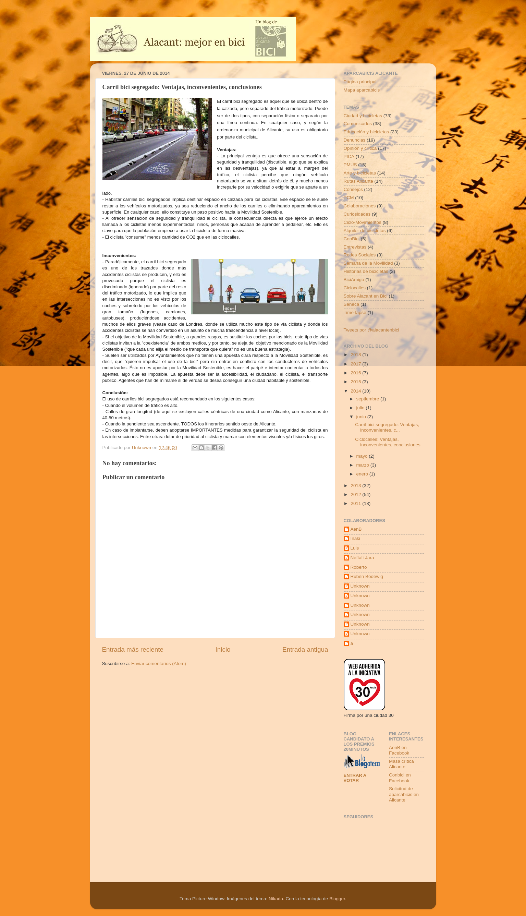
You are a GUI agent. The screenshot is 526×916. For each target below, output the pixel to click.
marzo (363, 465)
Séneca (351, 304)
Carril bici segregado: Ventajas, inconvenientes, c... (387, 427)
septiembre (368, 398)
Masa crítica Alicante (401, 764)
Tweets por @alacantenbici (371, 330)
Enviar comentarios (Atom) (158, 663)
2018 (356, 354)
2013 (356, 485)
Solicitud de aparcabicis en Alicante (404, 794)
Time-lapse (355, 312)
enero (362, 474)
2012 (356, 494)
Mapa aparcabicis (362, 90)
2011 (356, 503)
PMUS (350, 164)
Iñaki (355, 538)
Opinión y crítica (360, 148)
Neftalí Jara (362, 557)
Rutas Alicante (358, 181)
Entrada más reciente (133, 649)
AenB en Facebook (399, 750)
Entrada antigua (305, 649)
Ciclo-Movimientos (362, 222)
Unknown (360, 586)
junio (361, 416)
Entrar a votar (355, 778)
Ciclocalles (355, 287)
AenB (356, 529)
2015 (356, 381)
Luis (355, 548)
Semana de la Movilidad (368, 263)
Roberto (359, 567)
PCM (349, 197)
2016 (356, 372)
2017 (356, 363)
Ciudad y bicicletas (363, 115)
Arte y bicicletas (360, 173)
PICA (349, 156)
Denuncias (355, 140)
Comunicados (358, 123)
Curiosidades (357, 214)
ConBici (352, 238)
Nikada (276, 898)
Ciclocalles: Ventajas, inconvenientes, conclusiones (387, 442)
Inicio (223, 649)
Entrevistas (355, 247)
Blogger (337, 898)
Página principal (360, 81)
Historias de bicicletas (366, 271)
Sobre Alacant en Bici (366, 296)
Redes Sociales (360, 254)
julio (361, 407)
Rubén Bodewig (367, 576)
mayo (362, 456)
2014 (356, 391)
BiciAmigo (354, 279)
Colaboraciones (360, 205)
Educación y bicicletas (366, 131)
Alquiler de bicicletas (365, 230)
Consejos (353, 189)
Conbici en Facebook (400, 777)
